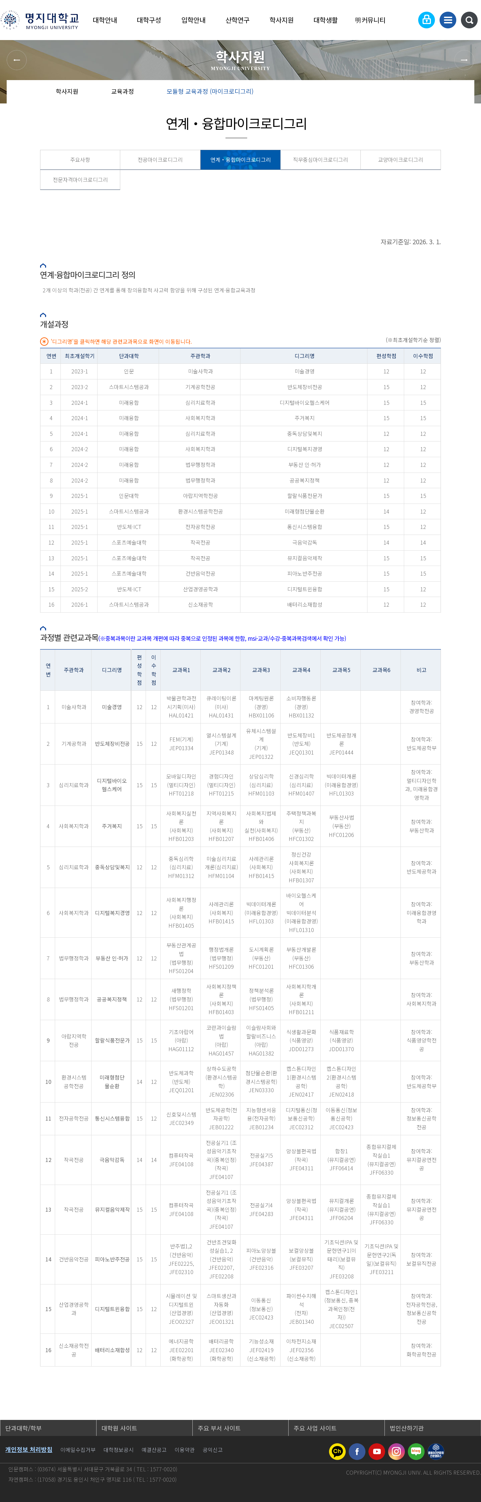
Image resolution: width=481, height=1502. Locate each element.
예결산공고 (154, 1450)
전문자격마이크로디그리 (80, 180)
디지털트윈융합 (304, 589)
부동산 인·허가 (304, 465)
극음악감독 (304, 542)
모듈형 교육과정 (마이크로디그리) (210, 91)
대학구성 (149, 20)
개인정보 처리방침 (28, 1449)
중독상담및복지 (304, 433)
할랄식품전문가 (304, 496)
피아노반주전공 (304, 573)
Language (406, 20)
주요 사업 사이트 (315, 1428)
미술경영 (305, 371)
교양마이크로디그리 (400, 160)
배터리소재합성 (304, 604)
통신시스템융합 (304, 527)
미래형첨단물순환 (305, 511)
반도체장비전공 (304, 387)
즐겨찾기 (439, 93)
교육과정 (123, 91)
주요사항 (80, 160)
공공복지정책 (305, 480)
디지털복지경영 (304, 449)
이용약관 (185, 1450)
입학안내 (193, 20)
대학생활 (326, 20)
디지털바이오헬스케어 (305, 402)
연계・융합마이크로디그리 (240, 160)
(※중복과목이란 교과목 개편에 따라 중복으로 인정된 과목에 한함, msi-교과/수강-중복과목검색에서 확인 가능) (222, 638)
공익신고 (213, 1450)
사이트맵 (448, 20)
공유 (417, 93)
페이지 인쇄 (461, 93)
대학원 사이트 (119, 1428)
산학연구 (237, 20)
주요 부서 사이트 (219, 1428)
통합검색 (469, 20)
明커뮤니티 (370, 20)
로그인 (426, 20)
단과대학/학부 (23, 1428)
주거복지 (305, 418)
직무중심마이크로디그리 (320, 160)
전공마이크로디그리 (160, 160)
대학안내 (105, 20)
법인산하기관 (407, 1428)
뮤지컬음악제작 (304, 558)
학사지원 (282, 20)
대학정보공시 (119, 1450)
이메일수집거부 (78, 1450)
